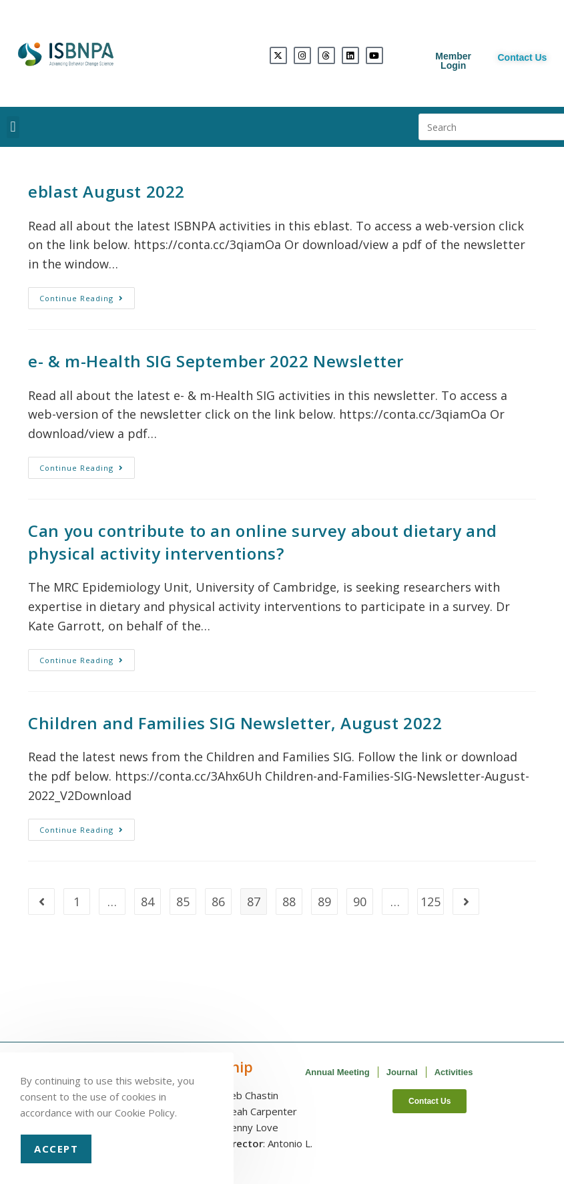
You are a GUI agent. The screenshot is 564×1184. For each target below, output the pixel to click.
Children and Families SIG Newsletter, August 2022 (235, 723)
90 (359, 902)
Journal (402, 1072)
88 (289, 902)
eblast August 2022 (106, 191)
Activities (454, 1072)
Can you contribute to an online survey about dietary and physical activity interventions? (262, 542)
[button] (13, 127)
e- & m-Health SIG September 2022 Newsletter (216, 361)
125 (430, 902)
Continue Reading (87, 295)
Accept (56, 1148)
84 (147, 902)
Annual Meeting (337, 1072)
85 (183, 902)
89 (324, 902)
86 (218, 902)
